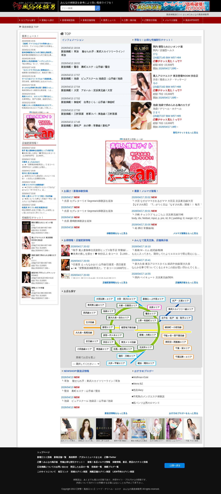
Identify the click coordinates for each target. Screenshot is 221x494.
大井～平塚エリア (116, 363)
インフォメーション (73, 40)
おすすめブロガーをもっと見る (183, 413)
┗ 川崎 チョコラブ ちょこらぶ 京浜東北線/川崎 (166, 216)
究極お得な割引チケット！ (72, 462)
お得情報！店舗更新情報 (76, 240)
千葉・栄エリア (182, 348)
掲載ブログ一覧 (111, 467)
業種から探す (47, 20)
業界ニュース (109, 20)
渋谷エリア (108, 342)
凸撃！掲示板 (129, 20)
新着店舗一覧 (60, 457)
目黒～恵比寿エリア (122, 349)
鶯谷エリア (150, 313)
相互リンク (63, 472)
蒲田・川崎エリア (127, 356)
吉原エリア (154, 307)
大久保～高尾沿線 (83, 332)
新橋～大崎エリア (147, 335)
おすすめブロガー (143, 371)
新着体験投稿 (67, 20)
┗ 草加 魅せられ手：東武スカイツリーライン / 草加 (90, 380)
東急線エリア (102, 349)
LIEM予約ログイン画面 (123, 472)
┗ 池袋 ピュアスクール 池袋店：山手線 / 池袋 (87, 401)
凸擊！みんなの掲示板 (47, 462)
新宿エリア (107, 327)
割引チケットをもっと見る (185, 132)
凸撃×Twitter (110, 457)
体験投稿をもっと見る (117, 233)
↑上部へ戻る (174, 465)
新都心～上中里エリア (153, 299)
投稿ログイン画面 (79, 472)
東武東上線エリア (96, 305)
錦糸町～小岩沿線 (173, 327)
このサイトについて (46, 472)
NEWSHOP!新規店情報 (75, 371)
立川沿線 (90, 322)
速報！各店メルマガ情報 (98, 462)
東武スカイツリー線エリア (180, 309)
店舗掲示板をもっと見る (186, 282)
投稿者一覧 (97, 467)
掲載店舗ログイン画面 (100, 472)
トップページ (43, 452)
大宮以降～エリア (104, 299)
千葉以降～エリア (183, 357)
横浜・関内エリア (146, 363)
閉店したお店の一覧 (79, 467)
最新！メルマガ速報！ (145, 191)
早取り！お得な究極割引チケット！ (153, 40)
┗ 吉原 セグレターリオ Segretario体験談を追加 (87, 201)
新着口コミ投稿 (44, 457)
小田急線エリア (84, 349)
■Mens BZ (137, 383)
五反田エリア (145, 347)
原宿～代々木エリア (112, 335)
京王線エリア (92, 341)
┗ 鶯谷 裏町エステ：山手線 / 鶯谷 (80, 391)
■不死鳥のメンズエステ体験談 (148, 396)
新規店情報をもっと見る (116, 413)
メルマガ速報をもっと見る (185, 233)
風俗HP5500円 (191, 20)
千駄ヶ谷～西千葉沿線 (174, 335)
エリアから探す (27, 20)
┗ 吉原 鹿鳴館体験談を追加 (76, 221)
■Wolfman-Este (140, 377)
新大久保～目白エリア (118, 317)
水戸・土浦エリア (180, 301)
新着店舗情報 (88, 20)
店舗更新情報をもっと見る (115, 282)
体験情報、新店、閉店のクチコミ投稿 (130, 462)
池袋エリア (108, 311)
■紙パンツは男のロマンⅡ (146, 402)
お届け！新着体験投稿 (75, 191)
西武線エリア (89, 313)
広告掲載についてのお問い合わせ (52, 467)
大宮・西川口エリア (126, 299)
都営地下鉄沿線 (128, 327)
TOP (65, 34)
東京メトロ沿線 (128, 342)
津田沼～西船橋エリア (175, 342)
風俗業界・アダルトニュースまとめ (85, 457)
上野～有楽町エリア (147, 320)
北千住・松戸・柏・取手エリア (175, 318)
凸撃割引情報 (150, 20)
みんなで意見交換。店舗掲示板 (150, 240)
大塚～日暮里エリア (128, 305)
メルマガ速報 (170, 20)
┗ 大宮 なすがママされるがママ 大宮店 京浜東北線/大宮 (166, 203)
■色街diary (137, 390)
